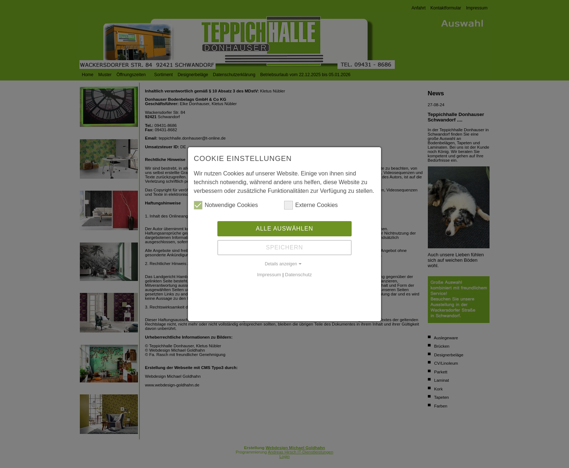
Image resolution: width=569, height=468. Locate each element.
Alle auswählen (284, 228)
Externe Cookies (310, 205)
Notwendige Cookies (226, 205)
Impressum (269, 274)
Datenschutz (298, 274)
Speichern (284, 247)
